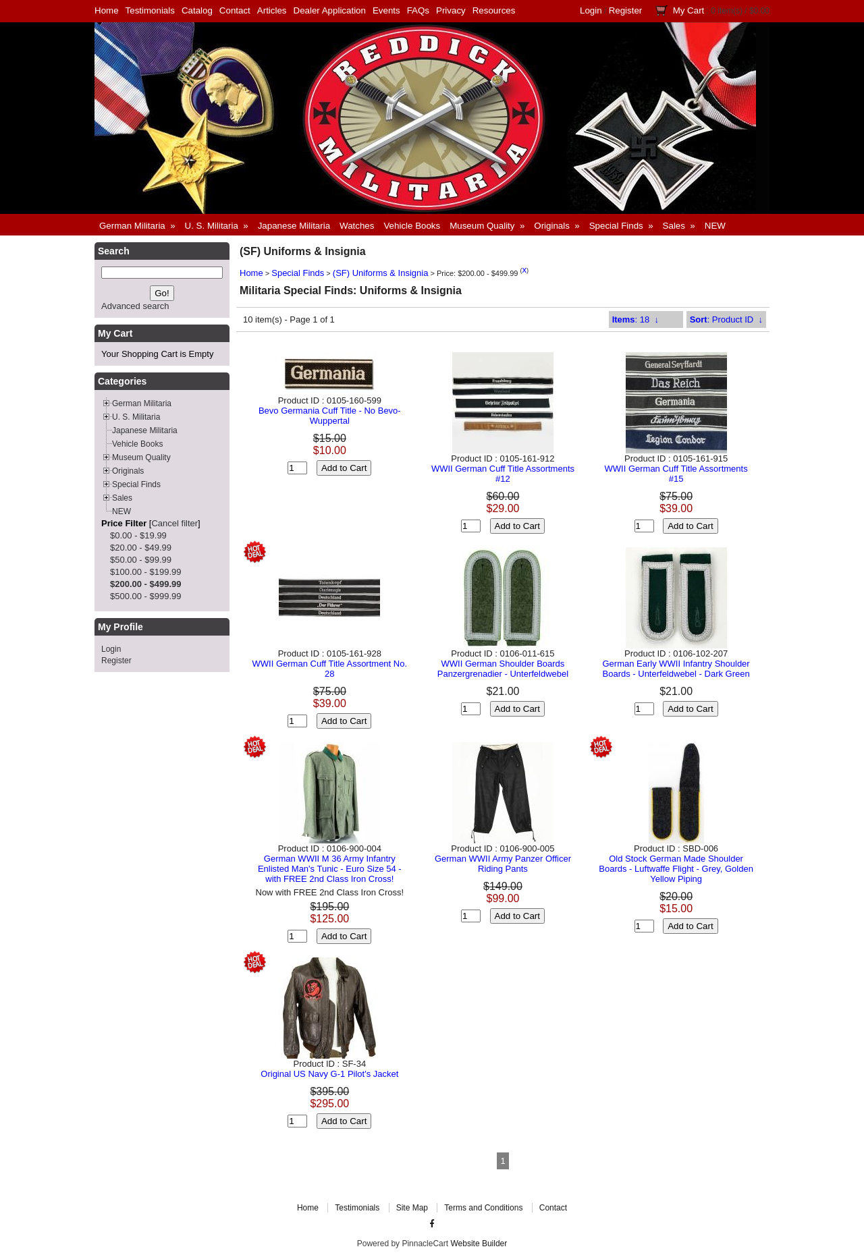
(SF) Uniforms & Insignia (381, 273)
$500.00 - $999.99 (146, 596)
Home (106, 10)
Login (591, 10)
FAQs (418, 10)
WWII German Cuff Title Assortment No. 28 (330, 669)
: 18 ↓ (635, 319)
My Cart (689, 10)
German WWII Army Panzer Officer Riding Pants (503, 864)
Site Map (412, 1207)
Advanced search (135, 306)
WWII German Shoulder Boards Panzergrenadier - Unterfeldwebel (502, 669)
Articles (272, 10)
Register (626, 10)
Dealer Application (330, 10)
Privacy (451, 10)
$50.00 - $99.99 (140, 560)
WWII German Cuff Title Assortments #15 (676, 474)
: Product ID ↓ (726, 319)
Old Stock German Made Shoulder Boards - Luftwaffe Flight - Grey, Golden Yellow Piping (676, 869)
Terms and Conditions (483, 1207)
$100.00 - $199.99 (146, 572)
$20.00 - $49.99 (140, 547)
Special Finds (297, 273)
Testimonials (150, 10)
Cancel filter (174, 523)
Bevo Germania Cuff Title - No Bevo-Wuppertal (330, 416)
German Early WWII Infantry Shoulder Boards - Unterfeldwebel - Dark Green (676, 669)
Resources (494, 10)
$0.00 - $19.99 (138, 535)
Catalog (197, 10)
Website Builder (478, 1243)
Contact (234, 10)
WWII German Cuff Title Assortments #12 (502, 474)
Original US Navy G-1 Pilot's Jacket (329, 1074)
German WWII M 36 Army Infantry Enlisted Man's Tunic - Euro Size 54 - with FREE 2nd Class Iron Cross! (330, 869)
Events (386, 10)
